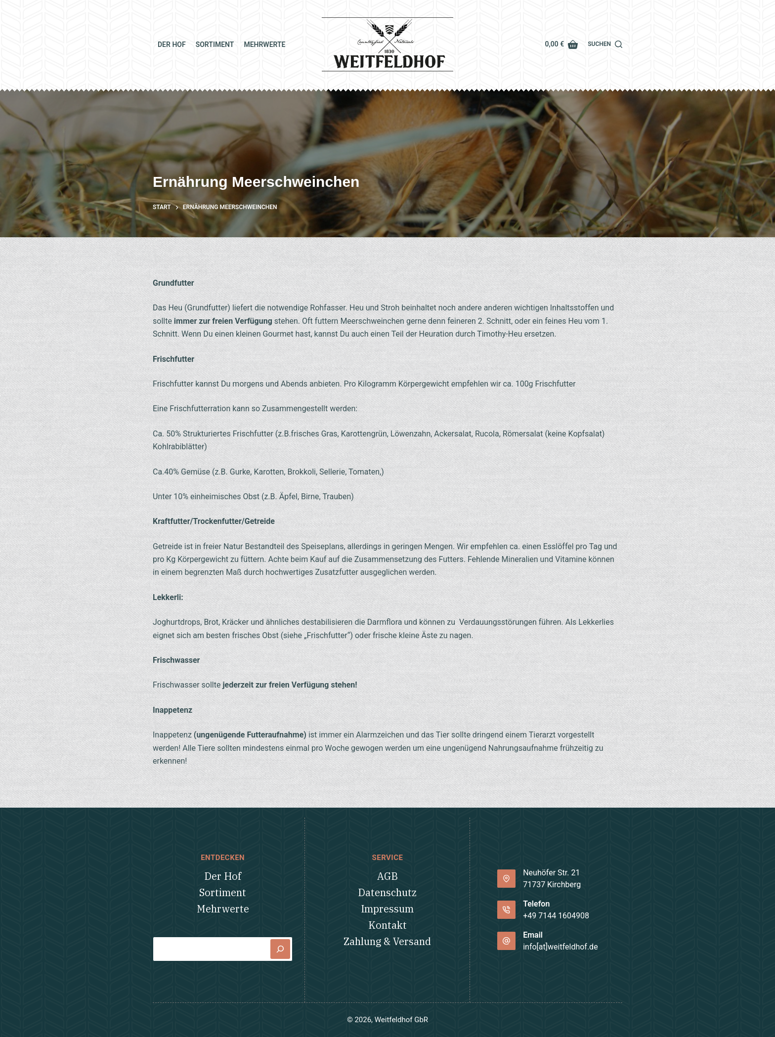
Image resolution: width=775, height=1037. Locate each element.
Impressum (387, 908)
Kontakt (387, 925)
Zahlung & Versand (387, 941)
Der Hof (172, 44)
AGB (387, 876)
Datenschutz (387, 892)
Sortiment (215, 44)
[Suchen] (605, 44)
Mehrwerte (264, 44)
